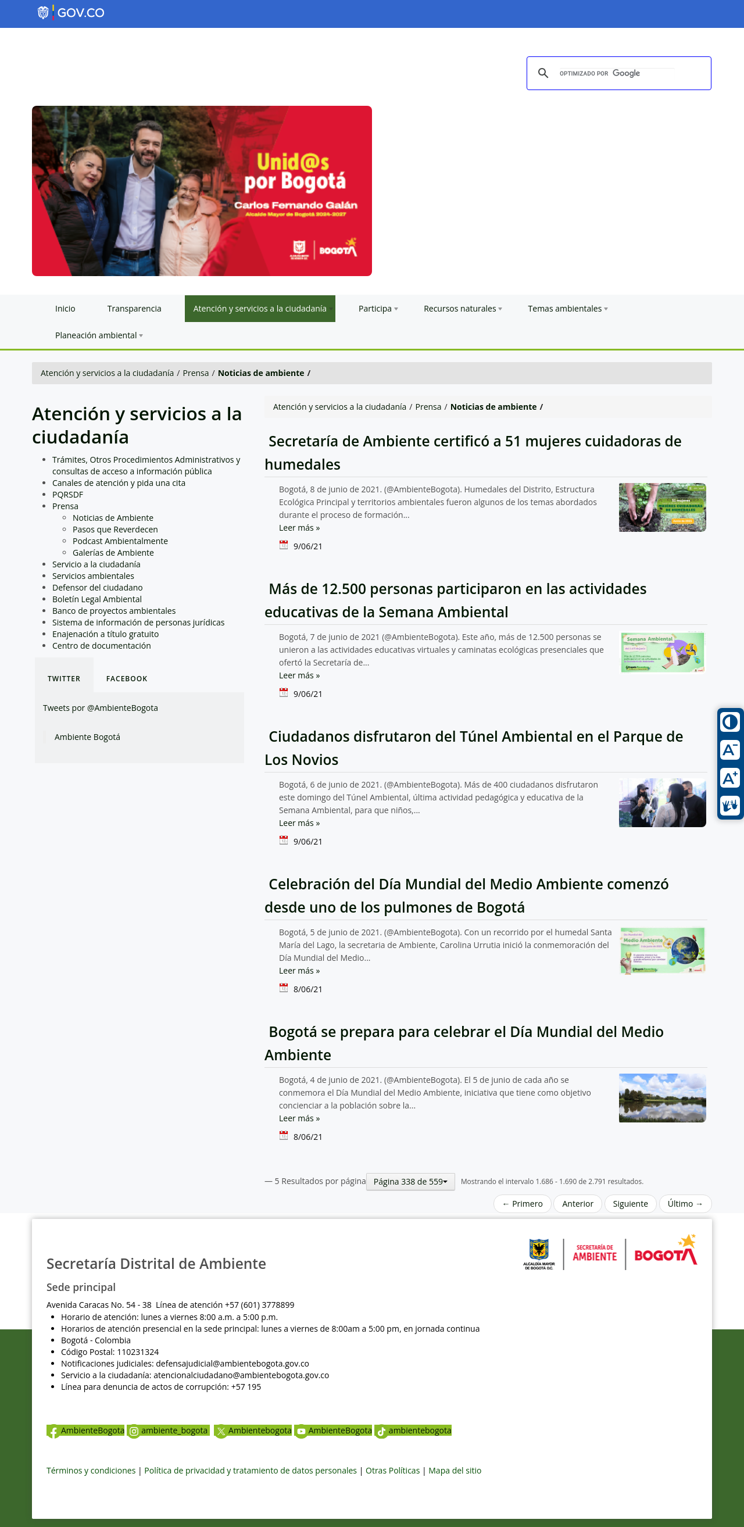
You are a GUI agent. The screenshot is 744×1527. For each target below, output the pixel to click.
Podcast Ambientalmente (120, 540)
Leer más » (299, 527)
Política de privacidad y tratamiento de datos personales (250, 1470)
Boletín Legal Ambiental (97, 599)
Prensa (196, 372)
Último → (685, 1203)
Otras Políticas (393, 1470)
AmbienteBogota (85, 1430)
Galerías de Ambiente (113, 552)
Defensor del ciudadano (97, 587)
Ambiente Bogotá (87, 736)
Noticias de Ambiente (113, 517)
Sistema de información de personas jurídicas (138, 622)
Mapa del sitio (454, 1470)
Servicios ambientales (93, 575)
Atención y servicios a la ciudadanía (107, 372)
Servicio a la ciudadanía (96, 564)
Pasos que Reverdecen (115, 529)
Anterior (577, 1203)
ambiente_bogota (168, 1430)
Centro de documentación (101, 645)
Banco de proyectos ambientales (114, 610)
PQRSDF (67, 494)
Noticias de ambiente (261, 372)
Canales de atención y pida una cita (118, 482)
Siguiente (630, 1203)
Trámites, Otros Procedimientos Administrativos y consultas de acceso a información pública (146, 465)
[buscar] (617, 74)
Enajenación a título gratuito (105, 633)
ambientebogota (413, 1430)
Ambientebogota (253, 1430)
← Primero (522, 1203)
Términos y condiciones (90, 1470)
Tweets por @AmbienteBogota (100, 707)
